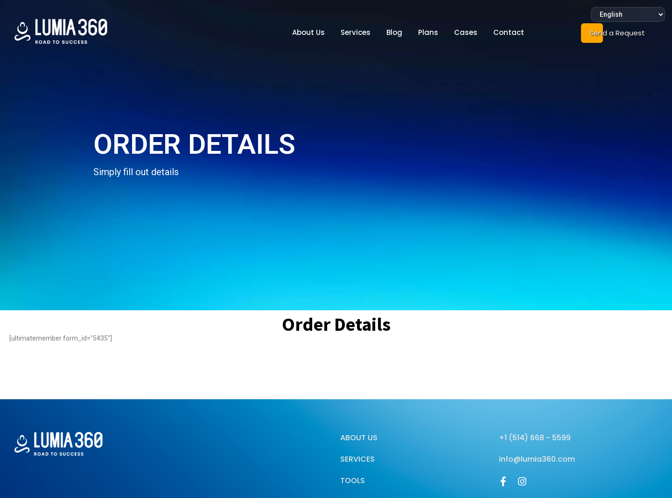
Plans (428, 32)
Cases (465, 32)
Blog (394, 32)
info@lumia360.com (537, 459)
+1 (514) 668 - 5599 (535, 437)
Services (356, 32)
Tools (352, 480)
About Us (308, 32)
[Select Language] (628, 14)
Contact (508, 32)
